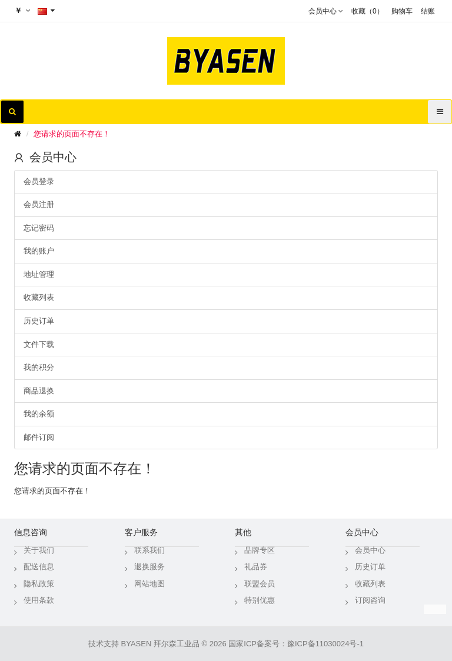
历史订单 (39, 320)
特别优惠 (259, 600)
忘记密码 (39, 227)
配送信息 (39, 566)
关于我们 (39, 550)
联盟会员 (259, 583)
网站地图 (149, 583)
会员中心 (370, 550)
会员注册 (39, 204)
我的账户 (39, 250)
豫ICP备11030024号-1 (325, 643)
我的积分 (39, 367)
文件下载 (39, 344)
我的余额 (39, 413)
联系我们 (149, 550)
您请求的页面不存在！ (72, 133)
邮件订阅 (39, 437)
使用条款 (39, 600)
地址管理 (39, 274)
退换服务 (149, 566)
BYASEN (136, 643)
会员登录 (39, 181)
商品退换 (39, 390)
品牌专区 (259, 550)
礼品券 (255, 566)
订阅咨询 (370, 600)
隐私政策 (39, 583)
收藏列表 (39, 297)
